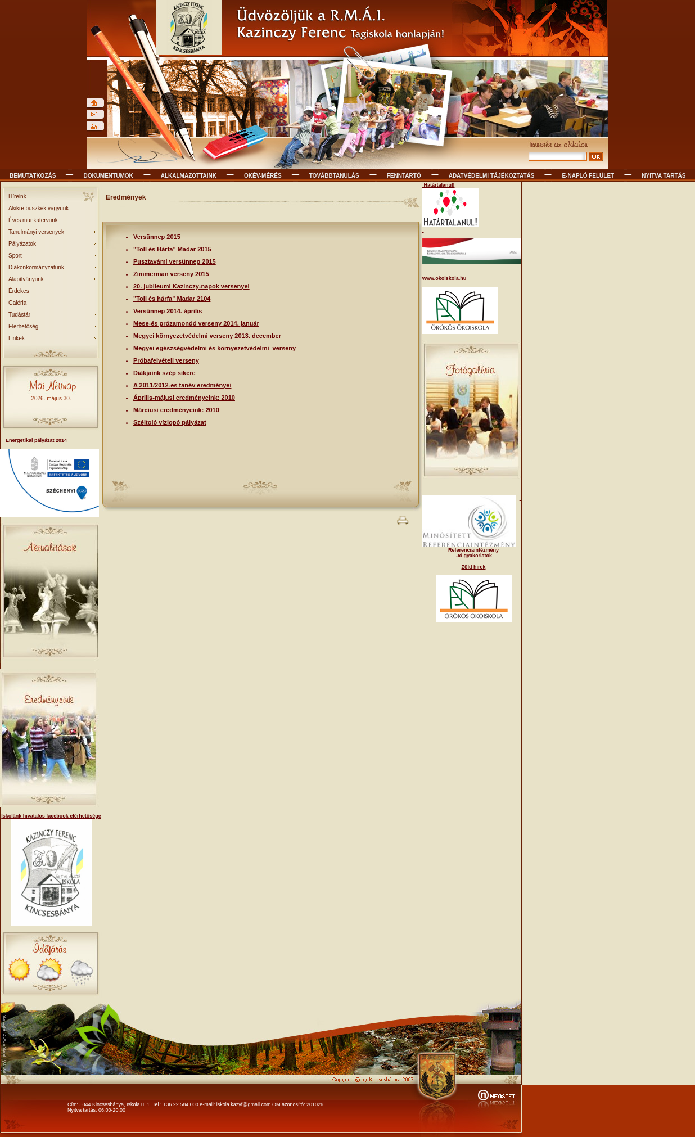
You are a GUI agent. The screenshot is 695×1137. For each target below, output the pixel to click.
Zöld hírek (473, 567)
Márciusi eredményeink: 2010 (176, 410)
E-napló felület (588, 176)
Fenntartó (404, 176)
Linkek (16, 338)
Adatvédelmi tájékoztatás (492, 176)
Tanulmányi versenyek (36, 232)
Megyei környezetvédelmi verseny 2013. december (207, 335)
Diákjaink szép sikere (164, 372)
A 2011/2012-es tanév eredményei (182, 385)
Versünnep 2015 (156, 236)
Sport (15, 255)
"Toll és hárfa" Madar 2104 (171, 298)
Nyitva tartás (663, 176)
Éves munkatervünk (33, 220)
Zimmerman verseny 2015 (171, 273)
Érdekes (18, 291)
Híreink (17, 196)
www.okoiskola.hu (444, 278)
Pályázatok (22, 244)
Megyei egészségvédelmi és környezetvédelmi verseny (214, 348)
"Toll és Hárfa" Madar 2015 (172, 249)
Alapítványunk (26, 279)
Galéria (17, 303)
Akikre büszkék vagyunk (38, 208)
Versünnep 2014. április (167, 311)
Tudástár (19, 315)
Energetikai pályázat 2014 (33, 440)
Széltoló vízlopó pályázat (169, 422)
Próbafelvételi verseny (166, 360)
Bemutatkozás (33, 176)
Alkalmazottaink (188, 176)
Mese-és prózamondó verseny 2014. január (196, 323)
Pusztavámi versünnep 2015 (174, 261)
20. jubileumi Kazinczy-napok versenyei (191, 286)
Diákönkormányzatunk (36, 267)
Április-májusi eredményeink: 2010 (184, 397)
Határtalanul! (438, 185)
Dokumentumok (108, 176)
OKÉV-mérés (263, 176)
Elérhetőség (23, 326)
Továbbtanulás (334, 176)
